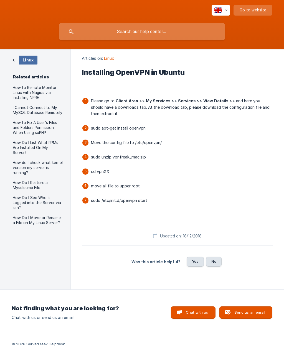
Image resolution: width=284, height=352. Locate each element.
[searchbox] (142, 31)
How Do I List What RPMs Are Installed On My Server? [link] (35, 147)
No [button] (213, 261)
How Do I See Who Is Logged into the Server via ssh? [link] (37, 202)
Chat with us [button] (197, 312)
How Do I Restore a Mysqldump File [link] (30, 185)
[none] (221, 10)
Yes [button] (195, 261)
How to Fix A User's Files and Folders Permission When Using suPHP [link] (35, 127)
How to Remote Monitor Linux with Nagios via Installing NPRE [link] (35, 92)
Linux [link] (109, 58)
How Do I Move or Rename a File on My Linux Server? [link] (37, 220)
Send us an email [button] (249, 312)
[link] (25, 59)
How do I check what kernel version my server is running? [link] (38, 167)
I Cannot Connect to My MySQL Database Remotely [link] (37, 110)
